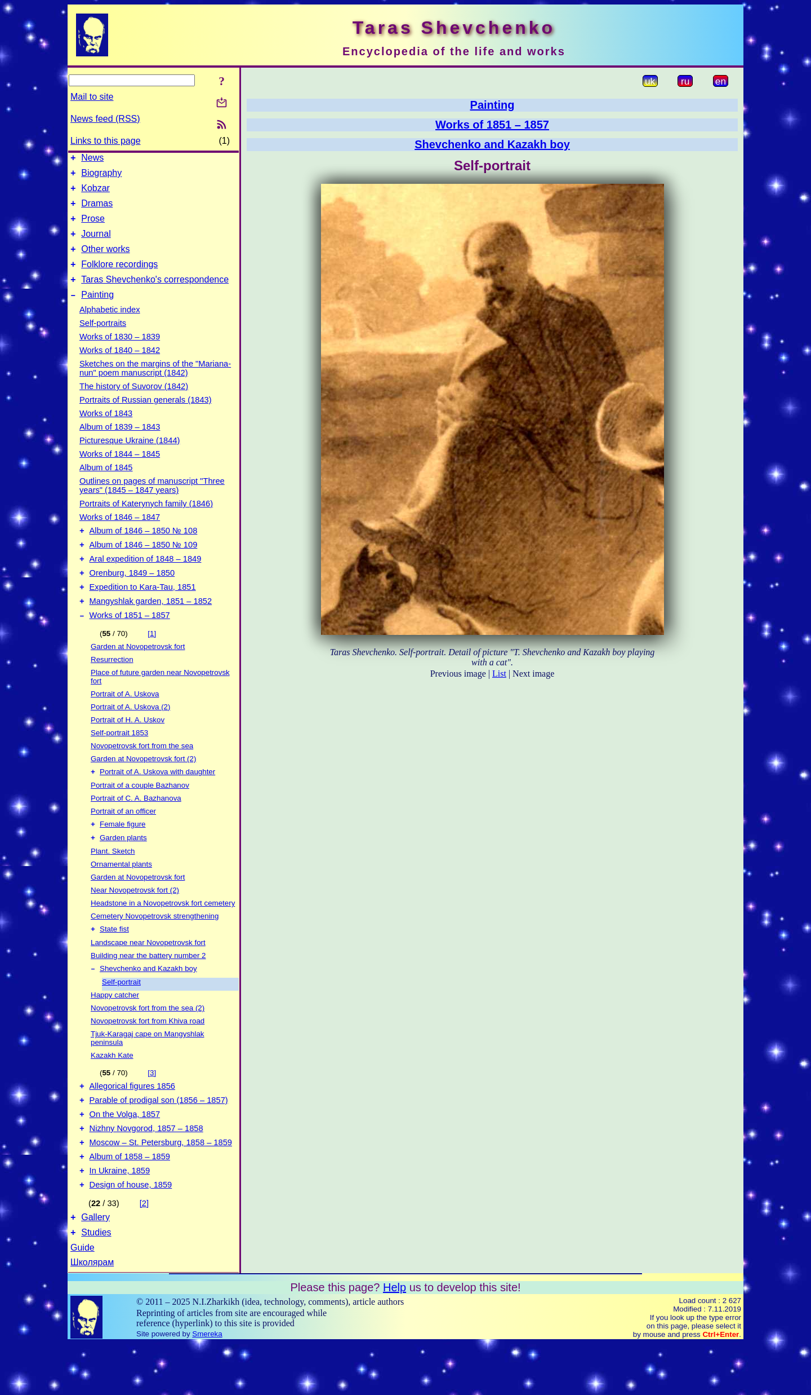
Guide (82, 1299)
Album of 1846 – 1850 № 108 (144, 549)
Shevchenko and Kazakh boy (148, 1003)
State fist (114, 962)
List (499, 673)
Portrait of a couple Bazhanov (140, 815)
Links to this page (105, 140)
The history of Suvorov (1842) (133, 403)
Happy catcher (115, 1029)
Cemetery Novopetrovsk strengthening (155, 948)
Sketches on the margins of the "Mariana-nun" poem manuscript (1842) (155, 385)
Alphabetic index (109, 326)
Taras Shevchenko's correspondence (155, 294)
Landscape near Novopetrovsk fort (148, 976)
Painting (97, 311)
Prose (93, 227)
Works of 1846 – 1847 (119, 533)
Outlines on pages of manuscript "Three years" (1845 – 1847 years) (152, 502)
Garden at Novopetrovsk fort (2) (143, 787)
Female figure (123, 855)
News (92, 159)
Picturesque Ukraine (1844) (129, 457)
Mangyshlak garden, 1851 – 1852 (151, 628)
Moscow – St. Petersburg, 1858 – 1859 (161, 1185)
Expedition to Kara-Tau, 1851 (143, 612)
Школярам (92, 1313)
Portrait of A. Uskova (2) (130, 735)
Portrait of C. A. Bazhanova (136, 828)
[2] (144, 1251)
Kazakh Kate (112, 1089)
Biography (101, 176)
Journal (95, 244)
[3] (152, 1107)
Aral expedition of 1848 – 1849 (146, 580)
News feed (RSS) (105, 118)
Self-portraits (102, 340)
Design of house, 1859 (131, 1232)
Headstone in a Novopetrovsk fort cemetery (163, 935)
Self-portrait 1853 (119, 761)
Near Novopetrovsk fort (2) (135, 922)
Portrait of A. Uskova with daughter (157, 801)
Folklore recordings (119, 277)
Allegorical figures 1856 (132, 1122)
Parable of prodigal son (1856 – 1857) (159, 1137)
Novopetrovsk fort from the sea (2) (147, 1042)
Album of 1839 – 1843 (119, 443)
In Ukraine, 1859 (120, 1216)
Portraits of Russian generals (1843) (145, 416)
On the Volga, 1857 (125, 1153)
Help (394, 1338)
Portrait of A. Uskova (125, 722)
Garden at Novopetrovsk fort (138, 675)
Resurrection (112, 688)
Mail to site (91, 96)
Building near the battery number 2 (148, 989)
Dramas (97, 210)
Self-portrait (121, 1016)
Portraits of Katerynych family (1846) (146, 520)
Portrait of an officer (123, 841)
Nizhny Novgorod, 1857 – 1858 (146, 1169)
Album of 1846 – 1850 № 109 (144, 565)
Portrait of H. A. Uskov (127, 748)
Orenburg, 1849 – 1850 (132, 596)
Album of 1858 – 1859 (130, 1201)
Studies (96, 1283)
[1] (152, 662)
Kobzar (95, 193)
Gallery (95, 1267)
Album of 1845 (106, 484)
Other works (105, 261)
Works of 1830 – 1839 (119, 353)
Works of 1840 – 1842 (119, 367)
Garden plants (123, 870)
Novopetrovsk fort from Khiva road (147, 1055)
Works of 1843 (105, 430)
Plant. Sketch (113, 883)
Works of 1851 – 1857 (130, 643)
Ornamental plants (121, 896)
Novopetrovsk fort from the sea (142, 774)
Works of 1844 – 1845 (119, 470)
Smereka (207, 1385)
